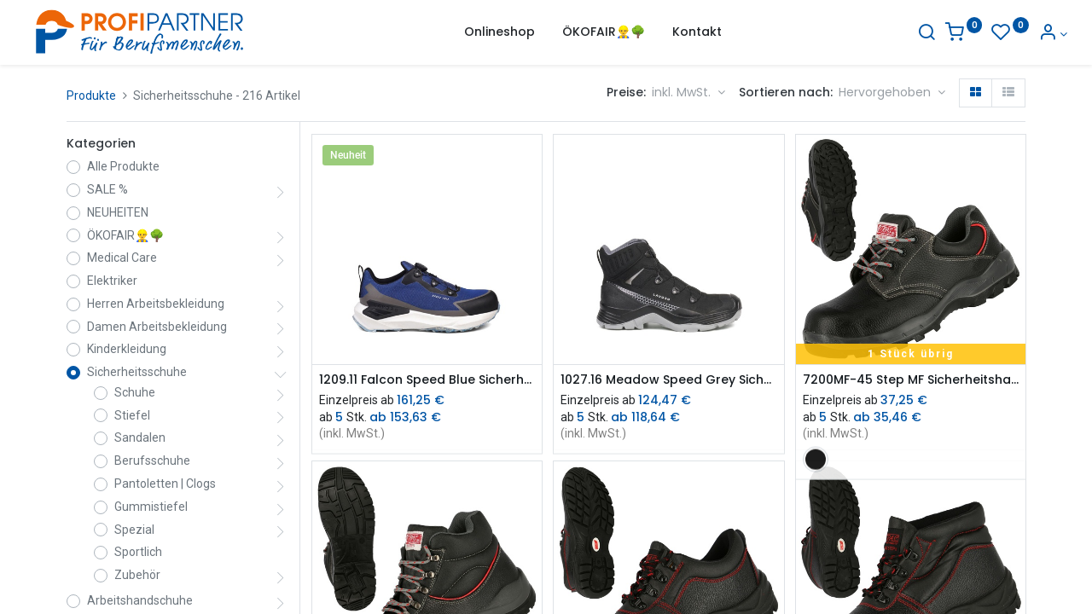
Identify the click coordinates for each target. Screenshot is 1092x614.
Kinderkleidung (126, 349)
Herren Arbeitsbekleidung (155, 303)
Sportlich (138, 552)
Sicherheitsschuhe (137, 372)
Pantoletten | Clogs (165, 483)
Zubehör (137, 575)
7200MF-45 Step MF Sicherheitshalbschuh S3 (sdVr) (911, 380)
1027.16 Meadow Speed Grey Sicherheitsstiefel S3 (668, 380)
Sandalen (140, 437)
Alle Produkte (123, 166)
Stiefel (132, 415)
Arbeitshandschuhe (140, 600)
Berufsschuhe (152, 460)
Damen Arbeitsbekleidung (157, 326)
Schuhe (134, 392)
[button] (892, 93)
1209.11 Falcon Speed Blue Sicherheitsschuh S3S (427, 380)
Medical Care (122, 257)
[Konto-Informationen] (1010, 34)
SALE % (107, 189)
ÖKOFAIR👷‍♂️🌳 (125, 235)
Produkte (91, 95)
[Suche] (883, 34)
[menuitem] (499, 32)
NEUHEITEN (117, 212)
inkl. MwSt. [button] (683, 92)
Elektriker (112, 280)
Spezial (134, 529)
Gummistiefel (151, 506)
